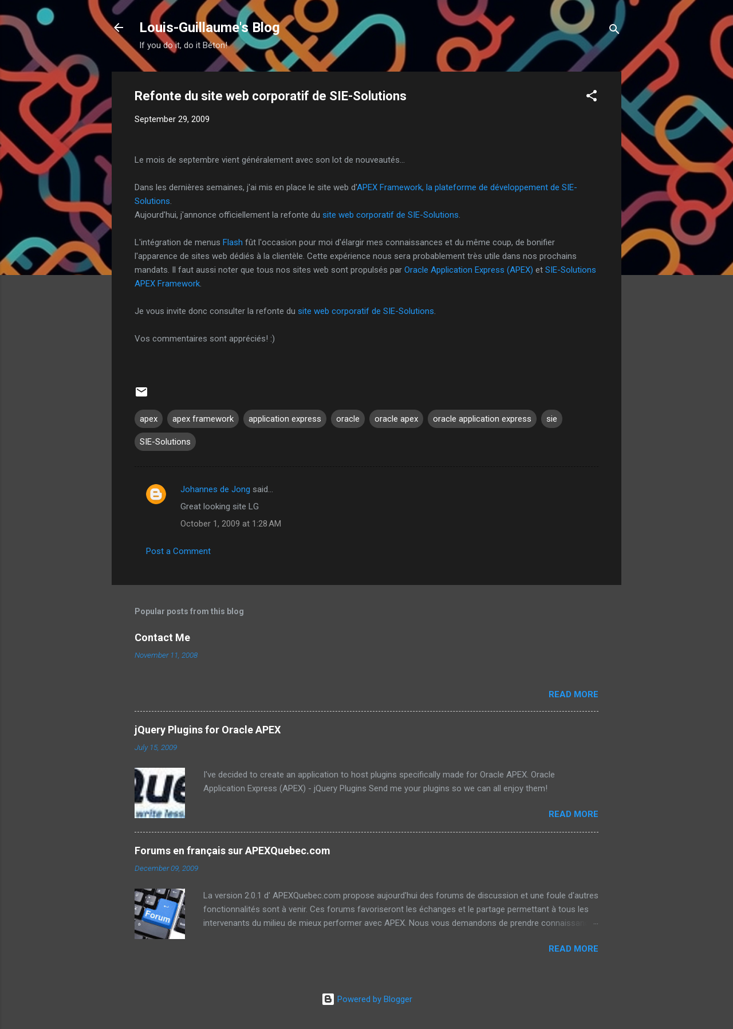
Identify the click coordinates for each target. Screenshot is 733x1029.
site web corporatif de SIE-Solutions (390, 215)
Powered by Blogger (366, 999)
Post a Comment (178, 551)
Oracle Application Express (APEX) (468, 270)
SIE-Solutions (165, 442)
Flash (233, 242)
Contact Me (162, 637)
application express (285, 419)
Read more (573, 694)
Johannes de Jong (215, 489)
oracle (348, 419)
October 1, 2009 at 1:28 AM (230, 524)
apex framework (203, 419)
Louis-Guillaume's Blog (209, 27)
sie (551, 419)
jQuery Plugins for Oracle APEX (208, 730)
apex (148, 419)
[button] (591, 98)
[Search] (614, 31)
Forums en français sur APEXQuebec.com (232, 851)
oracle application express (482, 419)
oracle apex (396, 419)
